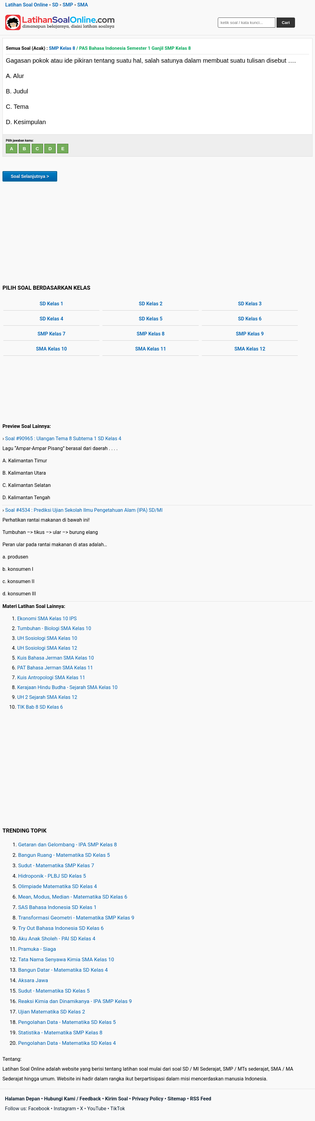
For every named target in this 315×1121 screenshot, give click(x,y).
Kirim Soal (116, 1099)
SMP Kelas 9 (250, 334)
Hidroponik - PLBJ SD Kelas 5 (52, 876)
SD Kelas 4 (51, 319)
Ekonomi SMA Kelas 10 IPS (47, 618)
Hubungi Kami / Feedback (72, 1099)
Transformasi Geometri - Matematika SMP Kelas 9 (76, 918)
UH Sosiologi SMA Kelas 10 (47, 638)
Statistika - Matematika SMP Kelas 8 (60, 1032)
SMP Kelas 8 (62, 48)
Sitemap (176, 1099)
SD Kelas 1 (51, 304)
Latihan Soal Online (26, 5)
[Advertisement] (157, 232)
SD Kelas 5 (150, 319)
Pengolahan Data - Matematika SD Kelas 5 (67, 1022)
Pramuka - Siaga (37, 949)
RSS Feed (200, 1099)
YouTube (96, 1108)
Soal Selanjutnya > (30, 176)
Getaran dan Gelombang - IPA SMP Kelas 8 (67, 844)
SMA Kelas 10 (51, 349)
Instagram (65, 1108)
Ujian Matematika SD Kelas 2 (51, 1012)
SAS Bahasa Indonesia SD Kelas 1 (57, 907)
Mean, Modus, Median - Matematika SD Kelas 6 (72, 897)
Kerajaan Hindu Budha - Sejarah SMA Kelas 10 (67, 687)
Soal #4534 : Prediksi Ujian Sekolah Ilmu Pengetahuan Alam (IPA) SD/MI (84, 510)
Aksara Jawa (33, 980)
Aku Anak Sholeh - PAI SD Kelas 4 (56, 938)
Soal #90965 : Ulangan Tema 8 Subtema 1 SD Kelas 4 (63, 438)
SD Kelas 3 (250, 304)
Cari (286, 22)
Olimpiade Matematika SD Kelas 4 (57, 886)
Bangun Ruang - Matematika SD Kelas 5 (64, 855)
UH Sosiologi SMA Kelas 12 (47, 648)
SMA (82, 5)
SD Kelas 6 (250, 319)
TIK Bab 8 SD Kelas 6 (40, 707)
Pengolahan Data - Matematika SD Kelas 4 (67, 1043)
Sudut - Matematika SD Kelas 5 (54, 991)
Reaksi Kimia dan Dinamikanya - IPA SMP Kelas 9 (75, 1001)
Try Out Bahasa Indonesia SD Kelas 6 (61, 928)
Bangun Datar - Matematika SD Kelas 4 (63, 970)
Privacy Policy (147, 1099)
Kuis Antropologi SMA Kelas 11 (51, 677)
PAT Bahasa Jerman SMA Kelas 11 (55, 668)
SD (55, 5)
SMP (67, 5)
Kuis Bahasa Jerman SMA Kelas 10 (55, 658)
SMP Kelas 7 (52, 334)
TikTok (117, 1108)
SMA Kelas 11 (150, 349)
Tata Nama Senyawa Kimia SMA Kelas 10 (66, 959)
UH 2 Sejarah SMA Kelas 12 (47, 697)
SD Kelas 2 (150, 304)
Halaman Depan (22, 1099)
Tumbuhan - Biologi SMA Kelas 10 (54, 628)
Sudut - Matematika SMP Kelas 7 (56, 865)
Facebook (39, 1108)
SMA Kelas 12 (249, 349)
